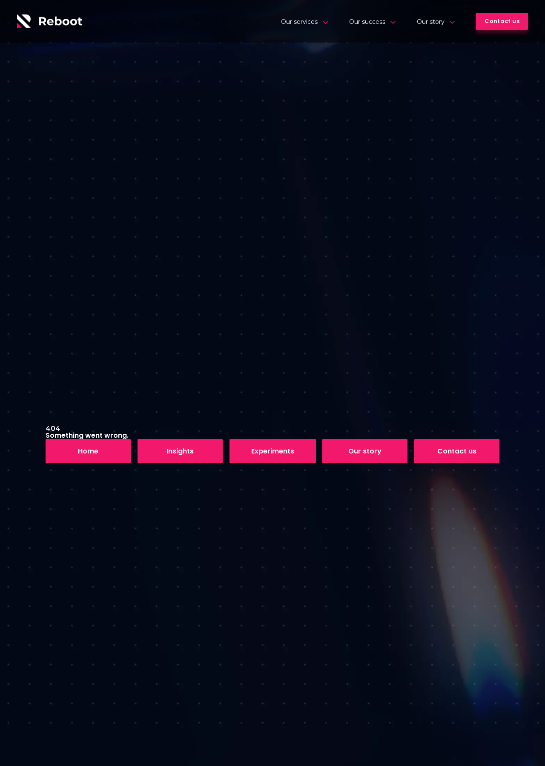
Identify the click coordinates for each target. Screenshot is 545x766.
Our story (436, 22)
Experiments (272, 451)
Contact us (456, 451)
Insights (180, 451)
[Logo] (50, 21)
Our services (304, 22)
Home (88, 451)
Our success (372, 22)
